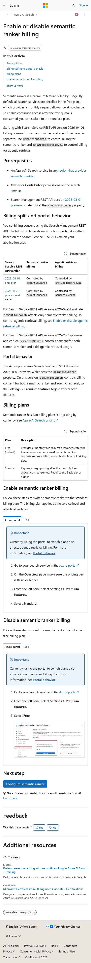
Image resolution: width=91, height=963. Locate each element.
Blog (53, 946)
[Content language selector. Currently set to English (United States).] (21, 926)
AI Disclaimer (11, 946)
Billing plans (13, 74)
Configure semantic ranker (25, 784)
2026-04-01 (12, 278)
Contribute (70, 946)
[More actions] (84, 14)
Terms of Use (67, 951)
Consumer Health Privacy (35, 951)
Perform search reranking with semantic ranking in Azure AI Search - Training (45, 870)
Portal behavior (44, 553)
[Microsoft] (45, 5)
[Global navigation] (4, 5)
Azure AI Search (24, 14)
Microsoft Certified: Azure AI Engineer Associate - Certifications (43, 889)
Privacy (7, 951)
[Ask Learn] (77, 14)
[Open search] (74, 5)
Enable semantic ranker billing (24, 79)
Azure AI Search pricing (39, 420)
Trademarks (10, 957)
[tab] (12, 520)
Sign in (83, 5)
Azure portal (67, 565)
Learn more (10, 798)
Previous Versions (35, 946)
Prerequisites (14, 63)
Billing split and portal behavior (25, 68)
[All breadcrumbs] (6, 14)
